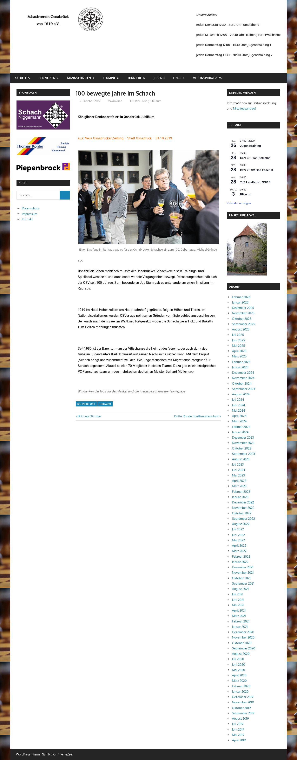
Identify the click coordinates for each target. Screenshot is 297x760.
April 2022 (239, 546)
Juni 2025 (238, 340)
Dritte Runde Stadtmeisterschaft (196, 416)
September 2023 (243, 454)
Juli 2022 (238, 529)
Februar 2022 (241, 556)
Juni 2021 (238, 600)
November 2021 (243, 572)
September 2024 (243, 389)
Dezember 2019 (242, 697)
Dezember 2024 (243, 373)
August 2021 (240, 589)
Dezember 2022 (243, 502)
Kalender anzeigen (239, 203)
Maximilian (115, 101)
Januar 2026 (240, 302)
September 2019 (243, 713)
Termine (109, 78)
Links (177, 78)
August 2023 (240, 459)
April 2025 (239, 351)
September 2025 (243, 324)
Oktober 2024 (241, 383)
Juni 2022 (238, 535)
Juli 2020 (238, 659)
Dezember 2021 (242, 567)
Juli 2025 (238, 335)
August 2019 (240, 718)
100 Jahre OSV (86, 403)
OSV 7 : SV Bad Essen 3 (256, 170)
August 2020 (241, 654)
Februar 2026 (241, 297)
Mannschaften (79, 78)
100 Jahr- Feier (139, 101)
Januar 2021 (240, 627)
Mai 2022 (238, 540)
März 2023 (239, 486)
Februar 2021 (241, 621)
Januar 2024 (240, 432)
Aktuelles (22, 78)
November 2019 (243, 702)
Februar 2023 (241, 492)
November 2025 (243, 313)
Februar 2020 (241, 686)
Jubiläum (155, 101)
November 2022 (243, 508)
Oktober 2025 (241, 319)
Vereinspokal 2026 (207, 78)
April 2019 (239, 740)
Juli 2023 (238, 464)
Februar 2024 (241, 427)
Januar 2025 (240, 367)
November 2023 (243, 443)
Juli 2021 (237, 594)
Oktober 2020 (241, 643)
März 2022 (239, 551)
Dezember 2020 (243, 632)
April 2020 (239, 675)
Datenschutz (30, 208)
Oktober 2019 (241, 708)
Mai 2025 (238, 346)
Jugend (159, 78)
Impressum (29, 214)
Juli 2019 (237, 724)
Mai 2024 (238, 410)
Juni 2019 (238, 729)
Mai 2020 (238, 670)
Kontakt (27, 219)
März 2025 (239, 356)
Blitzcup (245, 194)
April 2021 (239, 610)
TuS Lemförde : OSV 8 (255, 182)
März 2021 (239, 616)
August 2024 (241, 394)
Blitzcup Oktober (89, 416)
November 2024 (243, 378)
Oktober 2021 (241, 578)
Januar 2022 (240, 562)
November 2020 (243, 637)
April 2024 (239, 416)
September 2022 (243, 519)
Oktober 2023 (241, 448)
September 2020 (243, 648)
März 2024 (239, 421)
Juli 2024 (238, 400)
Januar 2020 (240, 691)
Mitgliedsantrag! (244, 108)
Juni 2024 (238, 405)
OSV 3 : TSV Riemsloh (255, 158)
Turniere (134, 78)
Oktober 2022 (241, 513)
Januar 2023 (240, 497)
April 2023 (239, 481)
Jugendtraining (250, 145)
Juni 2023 (238, 470)
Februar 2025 (241, 362)
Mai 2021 (238, 605)
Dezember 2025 (243, 308)
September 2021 (243, 583)
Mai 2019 (238, 735)
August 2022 (240, 524)
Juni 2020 (238, 665)
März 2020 (239, 681)
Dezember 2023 (243, 437)
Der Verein (47, 78)
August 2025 (241, 329)
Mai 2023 (238, 475)
